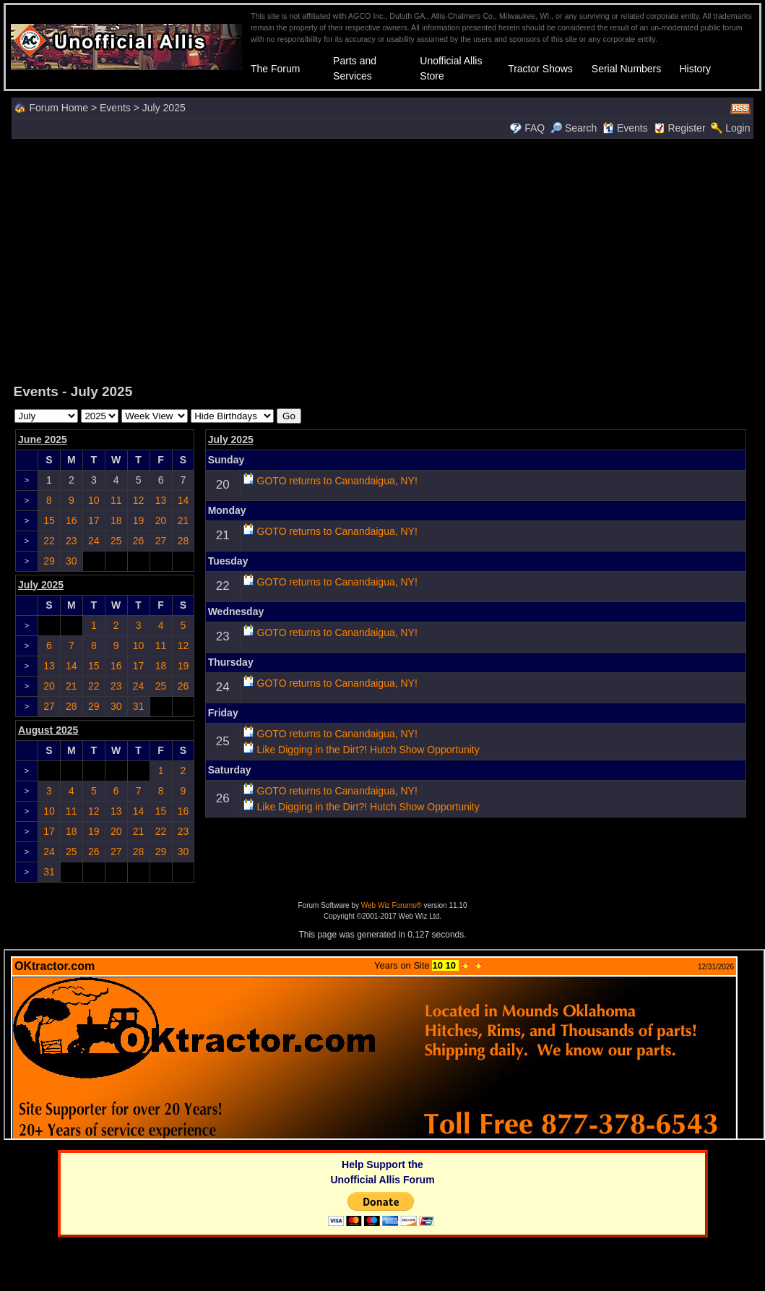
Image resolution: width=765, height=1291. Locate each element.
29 (49, 561)
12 (138, 500)
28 (183, 540)
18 (116, 520)
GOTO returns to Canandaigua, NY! (337, 480)
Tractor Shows (540, 68)
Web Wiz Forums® (391, 905)
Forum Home (58, 107)
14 (183, 500)
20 (161, 520)
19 (138, 520)
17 (94, 520)
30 (71, 561)
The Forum (275, 68)
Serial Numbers (626, 68)
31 (138, 706)
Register (686, 128)
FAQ (534, 128)
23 (71, 540)
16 (71, 520)
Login (737, 128)
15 (49, 520)
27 (161, 540)
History (695, 68)
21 (183, 520)
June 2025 (42, 439)
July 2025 (231, 439)
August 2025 (48, 730)
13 (161, 500)
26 (138, 540)
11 (116, 500)
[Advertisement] (383, 259)
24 (94, 540)
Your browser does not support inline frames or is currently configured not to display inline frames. (384, 1044)
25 (116, 540)
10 (94, 500)
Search (573, 128)
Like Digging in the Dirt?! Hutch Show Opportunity (368, 749)
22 (49, 540)
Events (115, 107)
